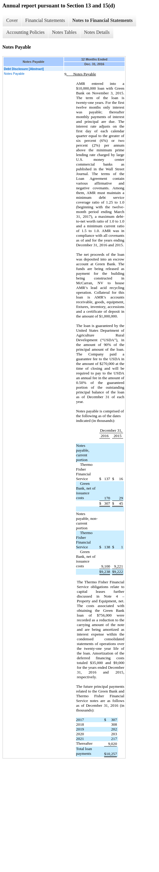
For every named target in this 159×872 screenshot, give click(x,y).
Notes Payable (14, 73)
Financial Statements (45, 20)
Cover (12, 20)
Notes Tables (64, 32)
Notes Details (97, 32)
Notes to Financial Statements (102, 20)
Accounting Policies (25, 32)
